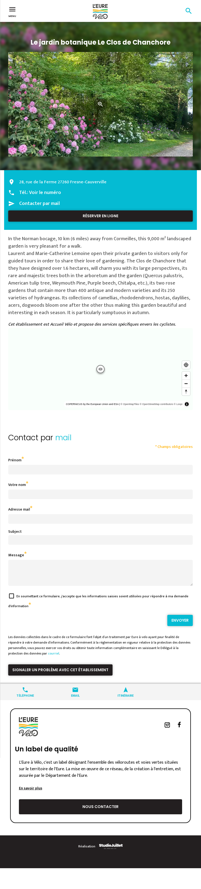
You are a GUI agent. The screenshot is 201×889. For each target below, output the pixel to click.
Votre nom (17, 485)
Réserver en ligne (100, 216)
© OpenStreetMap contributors (156, 404)
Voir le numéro (45, 193)
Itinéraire (125, 699)
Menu (12, 11)
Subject (15, 531)
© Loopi (178, 404)
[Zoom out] (186, 383)
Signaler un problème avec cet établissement (60, 674)
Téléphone (25, 699)
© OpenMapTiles (129, 404)
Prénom (14, 460)
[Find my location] (186, 365)
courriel (53, 657)
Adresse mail (19, 509)
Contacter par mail (39, 203)
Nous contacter (100, 810)
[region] (100, 369)
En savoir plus (30, 792)
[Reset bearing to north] (186, 391)
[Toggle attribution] (186, 404)
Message (16, 555)
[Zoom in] (186, 376)
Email (75, 699)
